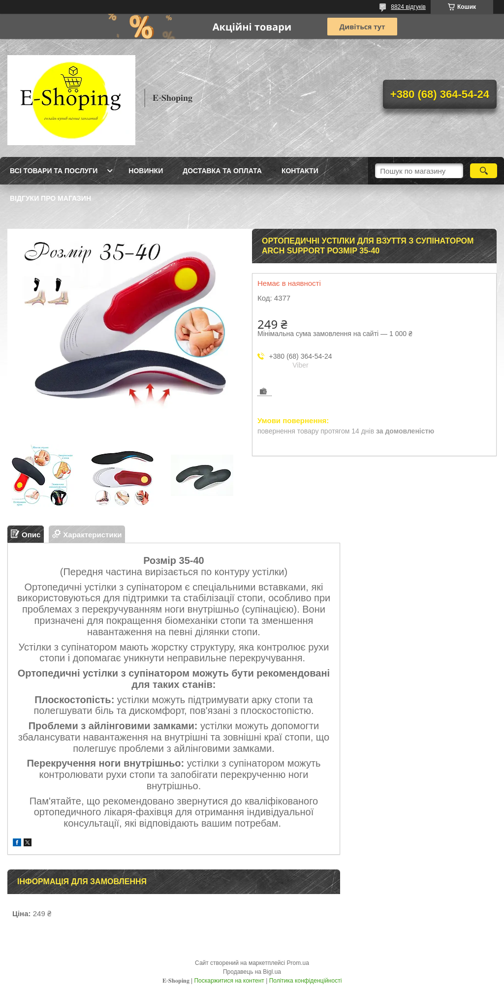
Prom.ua (298, 962)
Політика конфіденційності (305, 980)
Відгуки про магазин (50, 198)
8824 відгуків (408, 6)
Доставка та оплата (222, 171)
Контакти (300, 171)
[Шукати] (483, 170)
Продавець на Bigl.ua (252, 971)
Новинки (145, 171)
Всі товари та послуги (53, 171)
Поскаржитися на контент (229, 980)
